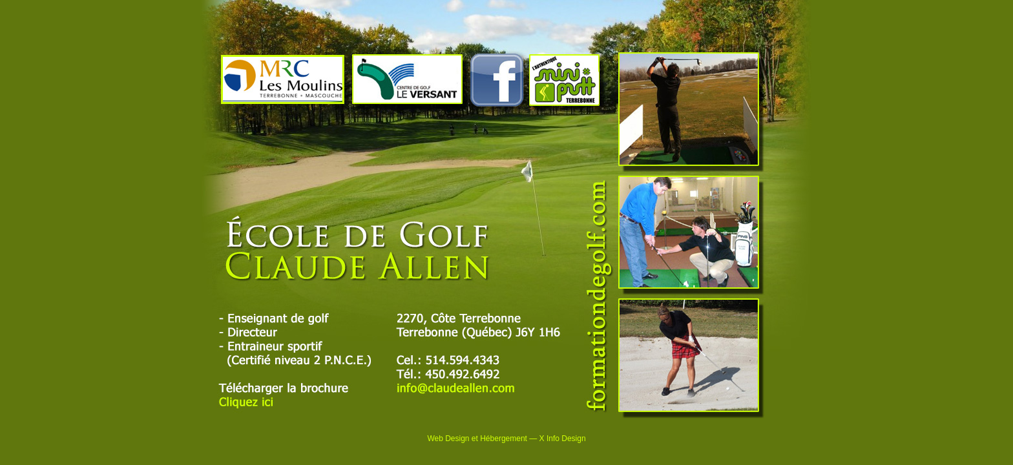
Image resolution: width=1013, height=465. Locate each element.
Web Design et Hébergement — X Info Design (506, 438)
